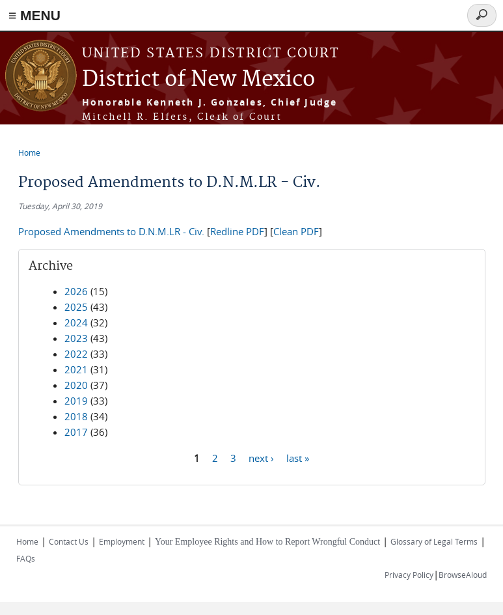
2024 (76, 322)
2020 (76, 385)
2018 (76, 416)
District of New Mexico (198, 79)
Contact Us (68, 541)
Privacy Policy (409, 574)
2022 (76, 353)
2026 (76, 291)
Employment (121, 541)
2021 (76, 369)
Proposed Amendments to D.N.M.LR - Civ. (111, 231)
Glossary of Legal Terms (434, 541)
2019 (76, 400)
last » (297, 457)
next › (261, 457)
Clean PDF (296, 231)
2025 (76, 306)
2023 (76, 338)
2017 (76, 431)
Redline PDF (237, 231)
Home (29, 152)
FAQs (25, 558)
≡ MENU (34, 15)
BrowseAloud (463, 574)
